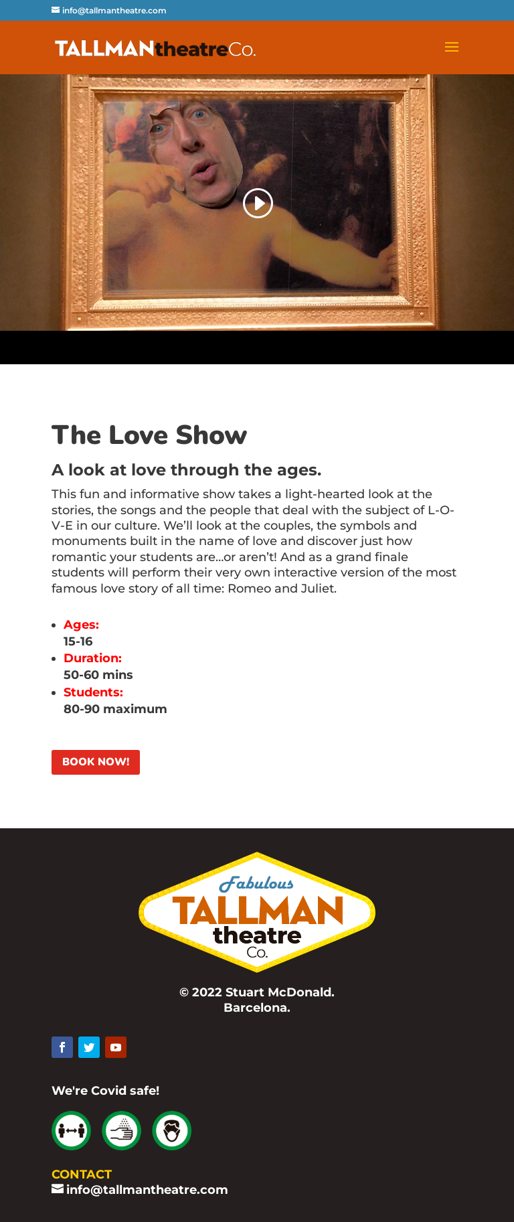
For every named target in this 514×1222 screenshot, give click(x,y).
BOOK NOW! (95, 762)
